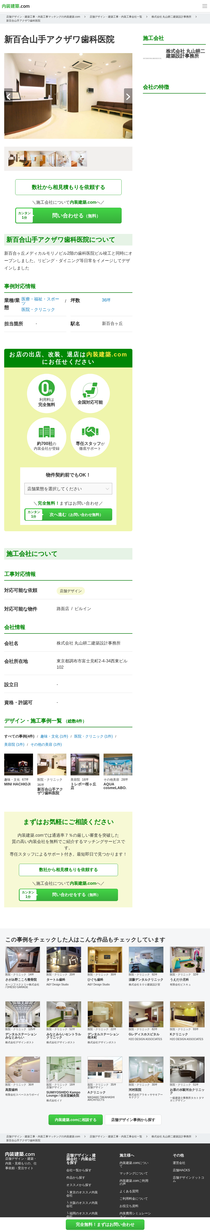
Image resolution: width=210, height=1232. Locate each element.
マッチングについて (134, 1173)
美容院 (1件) (14, 744)
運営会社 (179, 1163)
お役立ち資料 (129, 1206)
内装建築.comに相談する (75, 1120)
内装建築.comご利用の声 (134, 1182)
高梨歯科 (11, 1090)
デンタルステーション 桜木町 (103, 1035)
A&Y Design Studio (57, 984)
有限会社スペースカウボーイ (22, 1094)
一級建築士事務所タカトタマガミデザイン (187, 1099)
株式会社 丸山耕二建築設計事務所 (89, 643)
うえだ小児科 (179, 979)
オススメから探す (78, 1185)
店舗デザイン (71, 591)
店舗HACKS (181, 1170)
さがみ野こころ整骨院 (21, 979)
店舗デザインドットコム (188, 1179)
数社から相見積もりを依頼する (68, 187)
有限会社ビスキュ (180, 984)
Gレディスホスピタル (144, 1034)
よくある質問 (129, 1191)
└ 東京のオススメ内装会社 (82, 1193)
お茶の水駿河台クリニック (187, 1091)
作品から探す (75, 1177)
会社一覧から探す (78, 1170)
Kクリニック (179, 1034)
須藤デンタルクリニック (146, 979)
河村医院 (135, 1090)
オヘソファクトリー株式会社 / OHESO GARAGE (22, 986)
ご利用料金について (134, 1198)
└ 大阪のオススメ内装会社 (82, 1204)
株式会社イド (54, 1100)
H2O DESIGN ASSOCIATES (145, 1039)
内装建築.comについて (134, 1164)
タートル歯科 (55, 979)
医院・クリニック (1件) (93, 736)
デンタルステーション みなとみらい (21, 1035)
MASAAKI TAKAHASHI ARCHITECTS (101, 1098)
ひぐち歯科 (95, 979)
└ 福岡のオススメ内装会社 (82, 1214)
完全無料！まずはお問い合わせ (105, 1224)
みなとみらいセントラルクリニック (63, 1035)
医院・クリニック (38, 310)
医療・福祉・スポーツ (40, 301)
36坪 (106, 300)
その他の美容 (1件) (46, 744)
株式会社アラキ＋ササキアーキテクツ (146, 1096)
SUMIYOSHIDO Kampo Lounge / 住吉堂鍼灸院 (63, 1094)
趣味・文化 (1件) (54, 736)
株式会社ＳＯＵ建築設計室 (144, 984)
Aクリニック (97, 1092)
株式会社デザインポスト (19, 1042)
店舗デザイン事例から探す (133, 1120)
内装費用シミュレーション (135, 1214)
